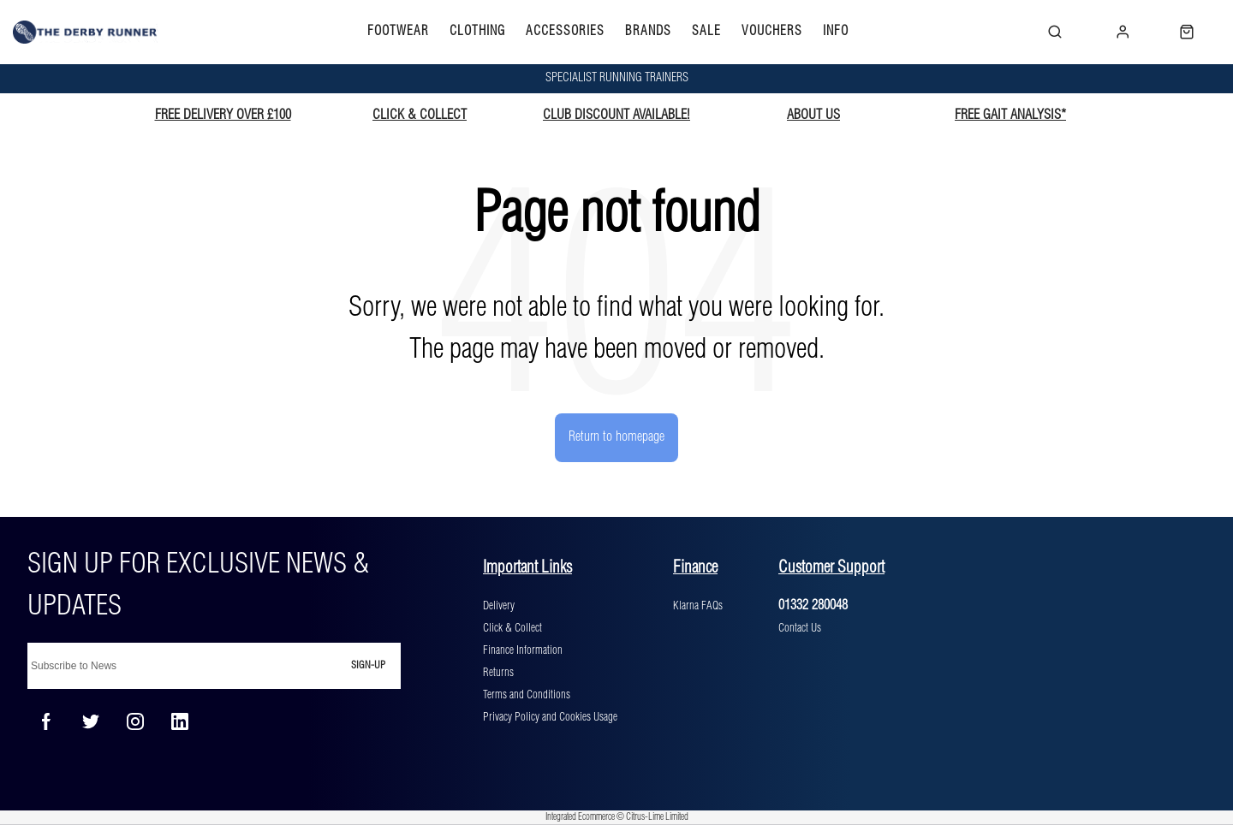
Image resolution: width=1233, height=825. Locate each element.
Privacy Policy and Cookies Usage (550, 717)
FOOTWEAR (398, 32)
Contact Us (799, 628)
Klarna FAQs (698, 606)
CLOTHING (477, 32)
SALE (706, 32)
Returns (498, 673)
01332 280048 (813, 605)
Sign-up (368, 665)
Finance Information (523, 650)
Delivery (499, 606)
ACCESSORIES (565, 32)
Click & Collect (512, 628)
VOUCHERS (772, 32)
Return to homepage (616, 436)
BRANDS (648, 32)
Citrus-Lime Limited (657, 817)
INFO (836, 32)
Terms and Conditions (526, 695)
